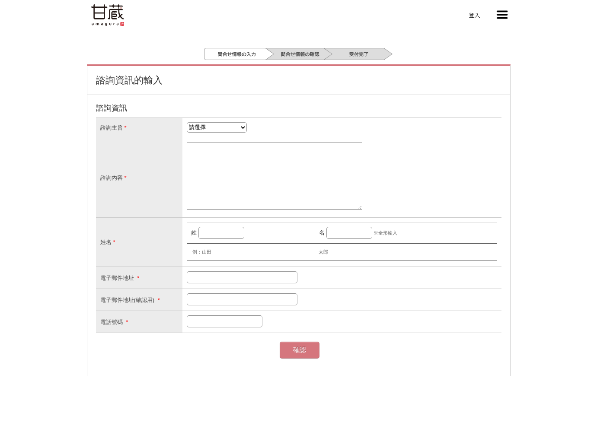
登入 (474, 15)
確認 (299, 362)
